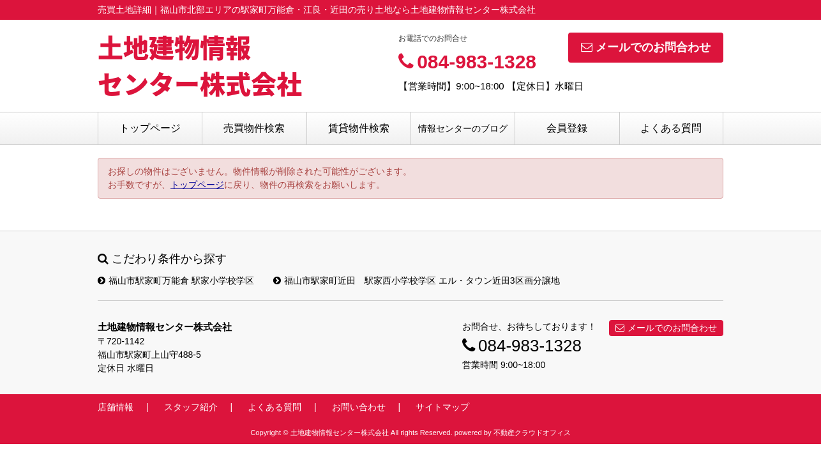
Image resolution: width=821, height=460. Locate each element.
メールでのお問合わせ (646, 47)
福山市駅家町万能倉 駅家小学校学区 (176, 280)
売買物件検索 (254, 128)
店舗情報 (115, 407)
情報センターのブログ (463, 128)
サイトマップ (442, 407)
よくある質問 (671, 128)
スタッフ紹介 (191, 407)
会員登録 (566, 128)
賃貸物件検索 (358, 128)
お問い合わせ (359, 407)
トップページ (150, 128)
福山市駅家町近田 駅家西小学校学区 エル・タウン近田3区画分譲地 (416, 280)
